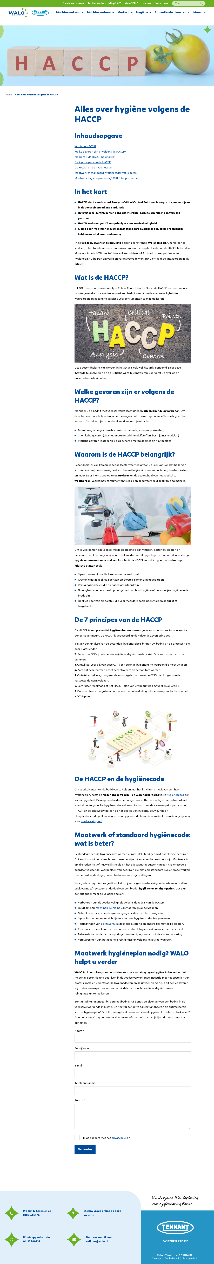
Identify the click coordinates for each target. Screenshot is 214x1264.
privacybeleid (119, 1138)
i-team (199, 13)
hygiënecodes (175, 795)
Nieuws (147, 3)
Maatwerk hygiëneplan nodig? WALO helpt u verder (107, 178)
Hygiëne (143, 13)
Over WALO (132, 3)
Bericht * (80, 1100)
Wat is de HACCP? (85, 146)
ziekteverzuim (110, 924)
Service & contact (73, 3)
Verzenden (85, 1149)
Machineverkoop (70, 13)
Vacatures (162, 3)
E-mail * (79, 1065)
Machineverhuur (100, 13)
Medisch (125, 13)
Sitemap (156, 1258)
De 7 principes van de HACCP (93, 162)
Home (9, 95)
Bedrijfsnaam (83, 1048)
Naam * (79, 1031)
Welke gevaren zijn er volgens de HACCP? (100, 151)
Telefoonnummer (85, 1083)
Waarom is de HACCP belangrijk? (95, 157)
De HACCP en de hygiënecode (93, 167)
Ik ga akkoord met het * (106, 1138)
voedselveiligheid (91, 821)
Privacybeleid (190, 1258)
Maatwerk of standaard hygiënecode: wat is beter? (106, 173)
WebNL (184, 1255)
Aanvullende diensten (172, 13)
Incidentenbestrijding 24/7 (104, 3)
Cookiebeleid (172, 1258)
